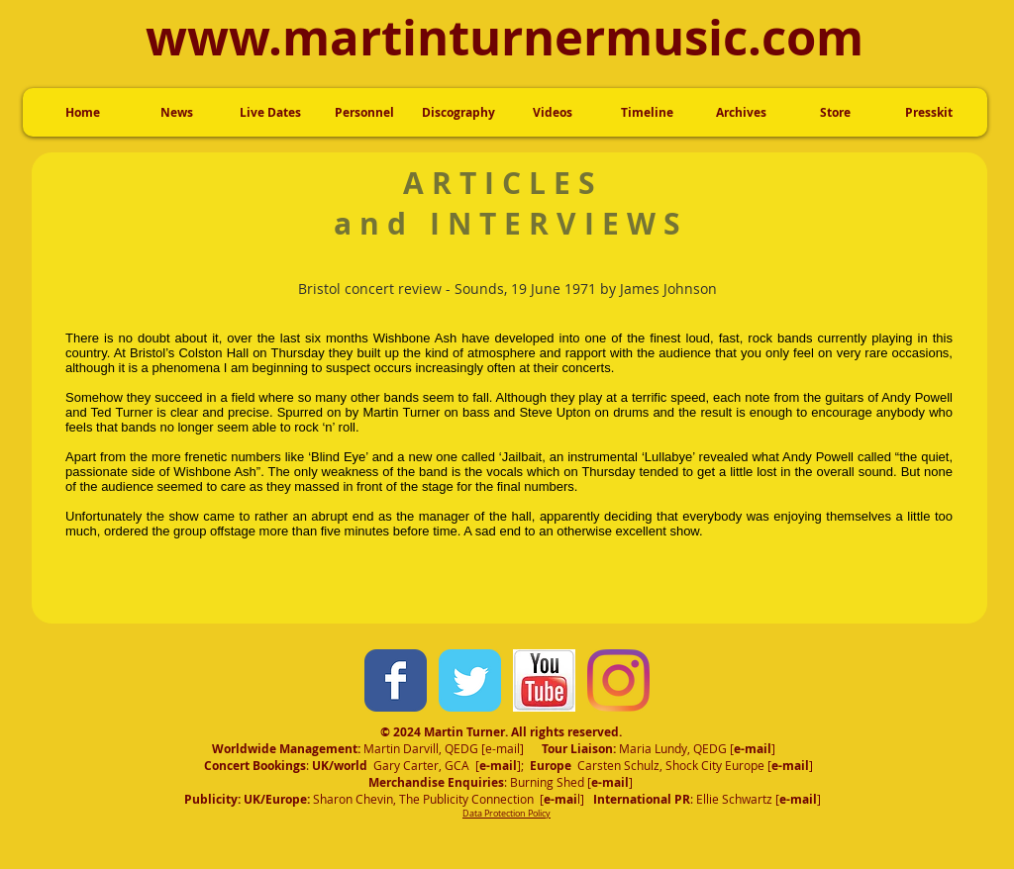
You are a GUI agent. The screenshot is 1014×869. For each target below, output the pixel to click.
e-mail (502, 748)
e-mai (750, 748)
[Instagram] (618, 680)
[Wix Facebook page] (395, 680)
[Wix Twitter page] (470, 680)
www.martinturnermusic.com (504, 37)
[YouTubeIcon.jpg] (544, 680)
